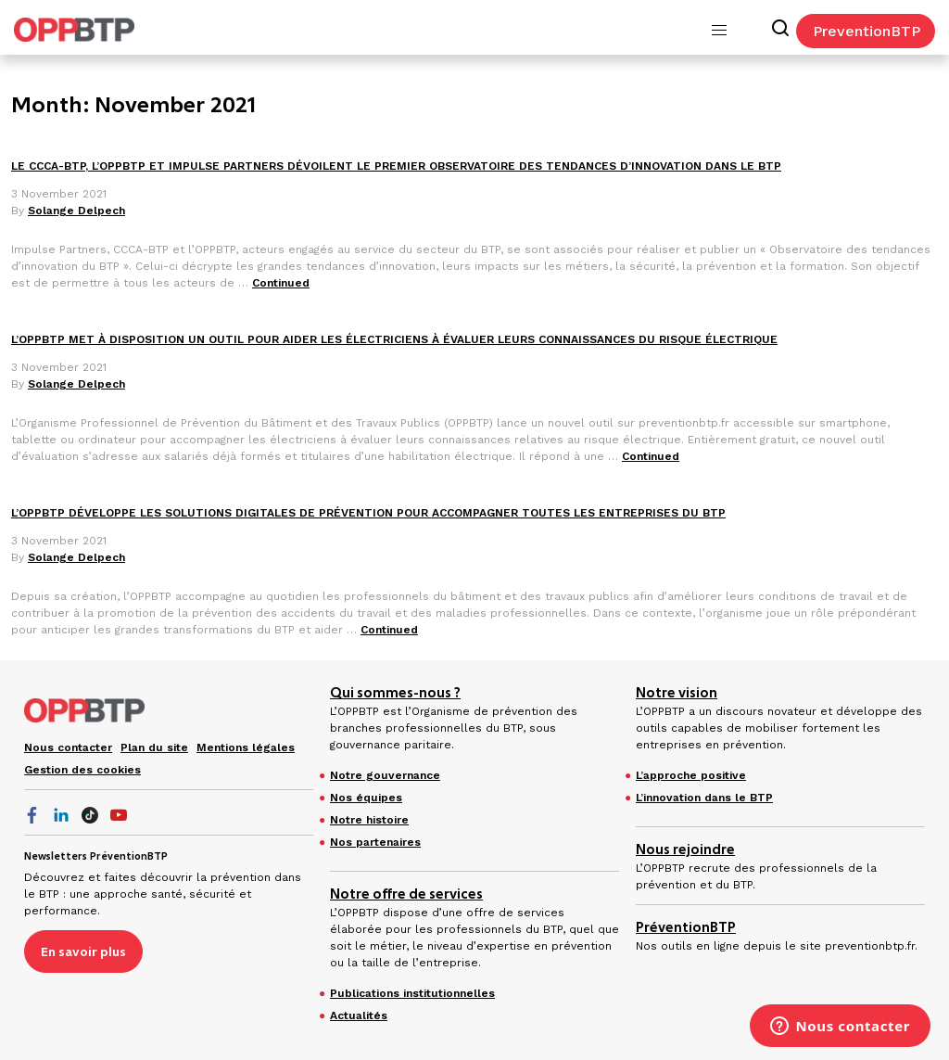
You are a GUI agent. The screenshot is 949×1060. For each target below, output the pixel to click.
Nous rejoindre (685, 849)
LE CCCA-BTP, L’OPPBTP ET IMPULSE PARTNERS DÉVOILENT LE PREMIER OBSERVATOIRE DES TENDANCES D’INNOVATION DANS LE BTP (396, 166)
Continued (281, 282)
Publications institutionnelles (412, 993)
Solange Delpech (76, 210)
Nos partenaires (375, 842)
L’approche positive (691, 775)
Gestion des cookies (82, 769)
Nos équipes (366, 797)
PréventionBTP (686, 927)
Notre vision (676, 693)
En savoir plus (83, 951)
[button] (719, 30)
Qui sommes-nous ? (395, 693)
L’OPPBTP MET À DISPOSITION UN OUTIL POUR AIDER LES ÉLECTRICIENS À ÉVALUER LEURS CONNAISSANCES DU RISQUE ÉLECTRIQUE (394, 339)
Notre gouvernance (385, 775)
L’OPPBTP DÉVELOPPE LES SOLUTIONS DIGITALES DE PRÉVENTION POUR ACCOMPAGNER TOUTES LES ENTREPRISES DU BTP (368, 512)
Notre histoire (369, 819)
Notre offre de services (406, 894)
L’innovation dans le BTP (704, 797)
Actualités (358, 1015)
